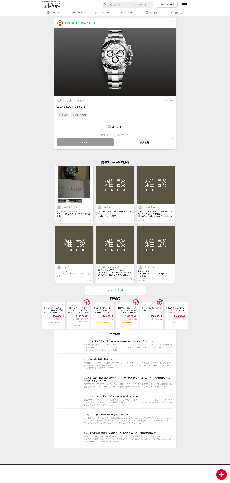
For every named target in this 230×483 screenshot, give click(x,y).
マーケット (54, 12)
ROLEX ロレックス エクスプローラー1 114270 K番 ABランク (175, 311)
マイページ (127, 12)
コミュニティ (102, 12)
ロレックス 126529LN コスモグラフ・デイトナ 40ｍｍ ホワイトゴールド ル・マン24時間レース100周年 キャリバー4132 (127, 389)
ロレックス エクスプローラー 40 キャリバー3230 (114, 427)
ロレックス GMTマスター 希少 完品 (151, 310)
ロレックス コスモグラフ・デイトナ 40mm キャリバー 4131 (121, 408)
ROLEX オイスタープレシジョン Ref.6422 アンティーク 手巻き (103, 311)
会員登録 (144, 142)
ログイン (85, 142)
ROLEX (63, 115)
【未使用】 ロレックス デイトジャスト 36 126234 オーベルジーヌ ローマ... (127, 311)
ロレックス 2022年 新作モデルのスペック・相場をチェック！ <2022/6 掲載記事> (127, 448)
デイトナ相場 (80, 115)
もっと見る (115, 290)
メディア (78, 12)
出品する (151, 12)
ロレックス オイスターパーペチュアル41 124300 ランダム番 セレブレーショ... (78, 311)
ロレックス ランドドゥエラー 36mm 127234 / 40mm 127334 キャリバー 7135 (127, 346)
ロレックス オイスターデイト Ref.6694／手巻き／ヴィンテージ (54, 311)
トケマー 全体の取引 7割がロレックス (107, 368)
